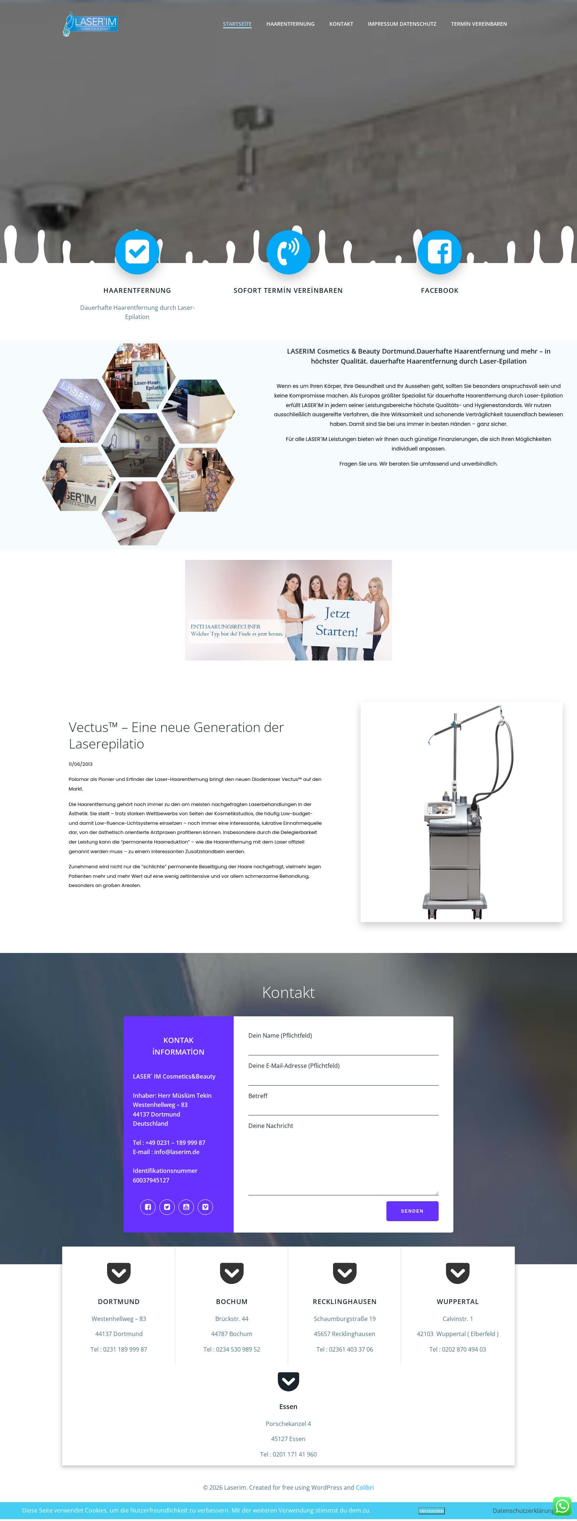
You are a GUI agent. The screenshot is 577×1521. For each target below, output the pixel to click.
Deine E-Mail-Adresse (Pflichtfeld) (343, 1075)
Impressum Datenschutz (403, 23)
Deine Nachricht (343, 1165)
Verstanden (431, 1511)
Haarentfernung (291, 23)
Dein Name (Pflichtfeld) (343, 1045)
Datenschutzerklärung (524, 1511)
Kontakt (342, 23)
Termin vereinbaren (480, 23)
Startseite (238, 23)
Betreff (343, 1105)
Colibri (365, 1499)
